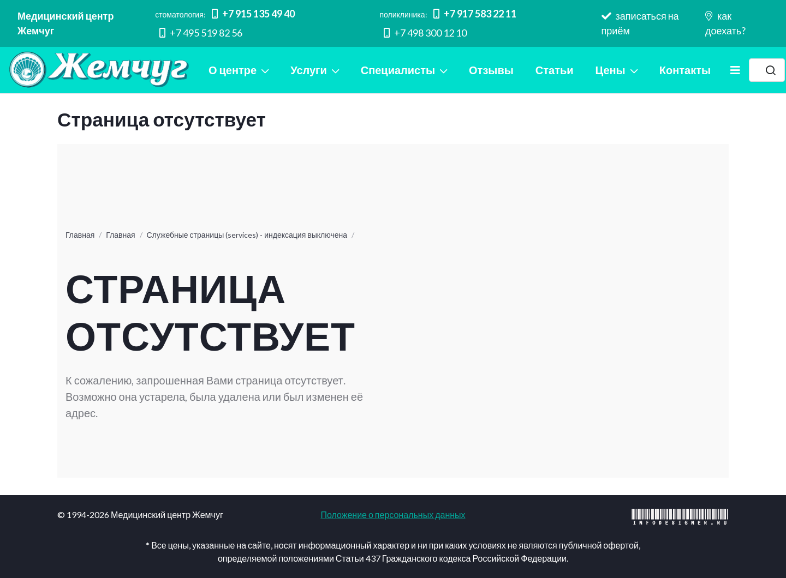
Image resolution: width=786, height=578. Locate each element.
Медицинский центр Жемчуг (65, 23)
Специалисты (398, 69)
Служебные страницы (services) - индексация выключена (247, 234)
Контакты (685, 69)
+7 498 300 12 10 (425, 33)
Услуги (308, 69)
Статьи (554, 69)
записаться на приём (640, 23)
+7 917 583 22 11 (474, 14)
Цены (611, 69)
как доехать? (725, 23)
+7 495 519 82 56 (200, 33)
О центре (233, 69)
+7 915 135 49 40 (253, 14)
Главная (80, 234)
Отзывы (491, 69)
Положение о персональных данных (392, 514)
